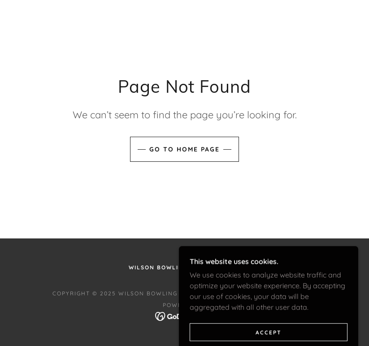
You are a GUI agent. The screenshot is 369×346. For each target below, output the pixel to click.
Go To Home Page (184, 149)
